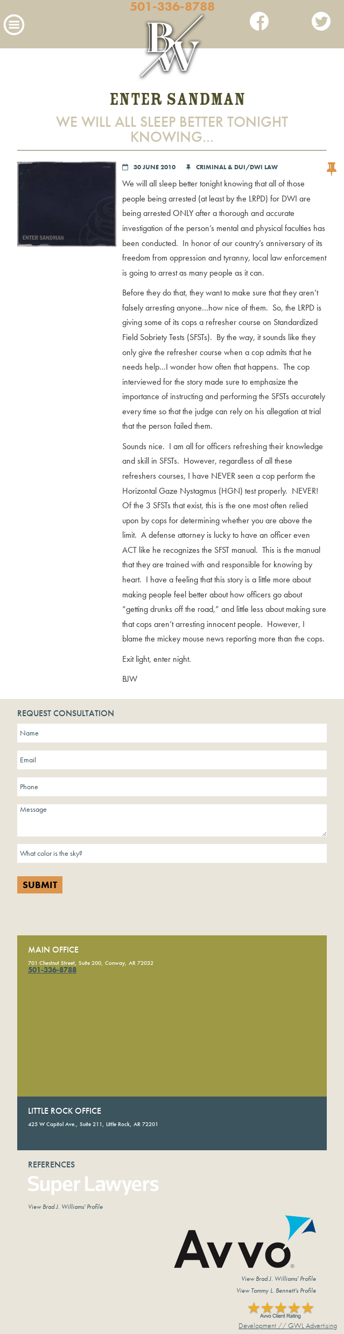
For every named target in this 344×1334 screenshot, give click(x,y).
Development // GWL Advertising (287, 1325)
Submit (40, 885)
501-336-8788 (172, 6)
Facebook (259, 24)
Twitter (321, 24)
